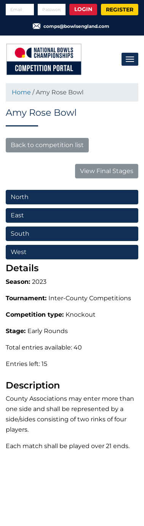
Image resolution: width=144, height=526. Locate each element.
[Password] (52, 9)
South (20, 233)
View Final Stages (106, 171)
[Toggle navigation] (130, 59)
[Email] (20, 9)
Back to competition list (47, 145)
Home (21, 92)
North (20, 197)
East (17, 215)
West (19, 252)
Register (119, 9)
